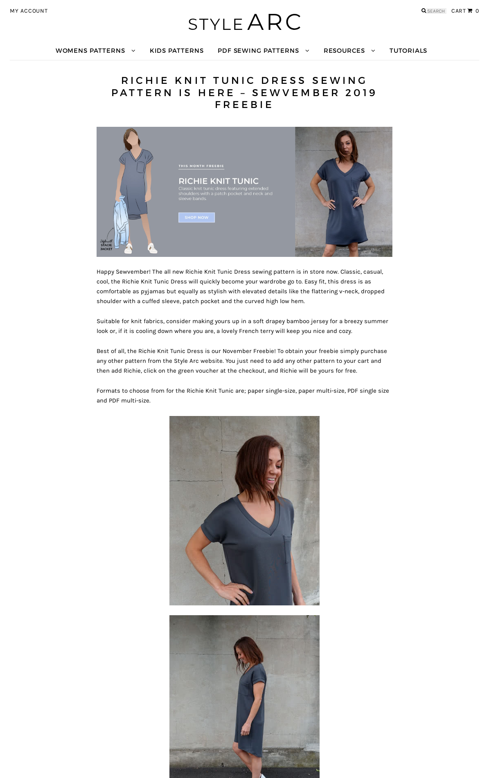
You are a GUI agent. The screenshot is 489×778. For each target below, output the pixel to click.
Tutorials (408, 50)
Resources (344, 50)
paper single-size (271, 390)
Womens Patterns (90, 50)
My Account (29, 11)
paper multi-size (321, 390)
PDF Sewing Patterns (258, 50)
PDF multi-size (129, 400)
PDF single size (368, 390)
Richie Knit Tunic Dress (217, 271)
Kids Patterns (177, 50)
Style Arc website (198, 361)
